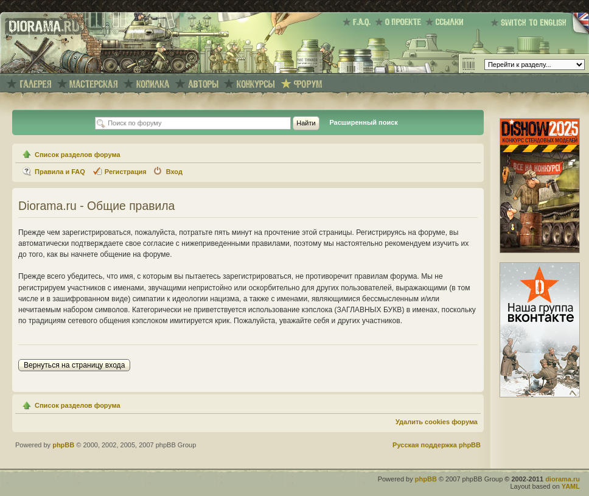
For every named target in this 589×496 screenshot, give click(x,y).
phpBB (63, 445)
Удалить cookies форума (437, 421)
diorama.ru (562, 479)
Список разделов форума (77, 154)
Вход (174, 171)
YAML (571, 486)
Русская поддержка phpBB (436, 445)
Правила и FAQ (60, 171)
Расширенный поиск (363, 122)
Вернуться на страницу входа (74, 365)
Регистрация (126, 171)
